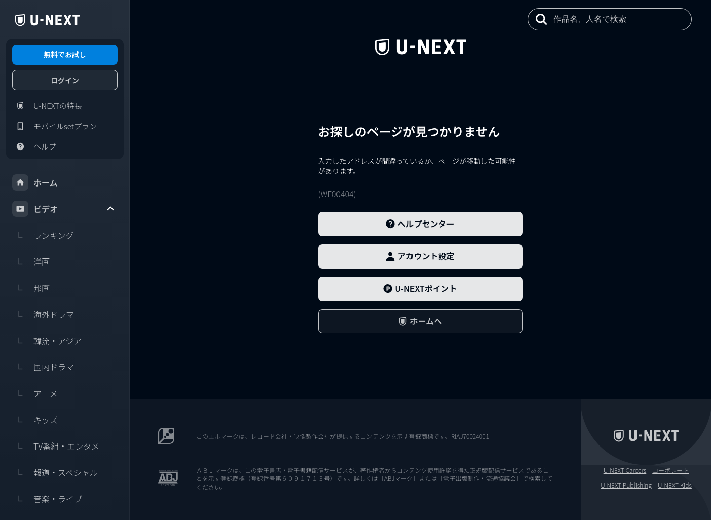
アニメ (35, 393)
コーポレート (670, 470)
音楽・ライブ (47, 499)
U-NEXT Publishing (626, 485)
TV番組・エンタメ (55, 446)
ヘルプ (34, 146)
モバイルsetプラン (54, 126)
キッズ (35, 420)
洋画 (31, 261)
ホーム (35, 182)
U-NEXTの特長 (47, 106)
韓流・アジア (47, 340)
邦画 (31, 288)
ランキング (43, 235)
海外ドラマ (43, 314)
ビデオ (64, 209)
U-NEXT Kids (675, 485)
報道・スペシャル (55, 472)
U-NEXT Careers (625, 470)
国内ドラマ (43, 367)
